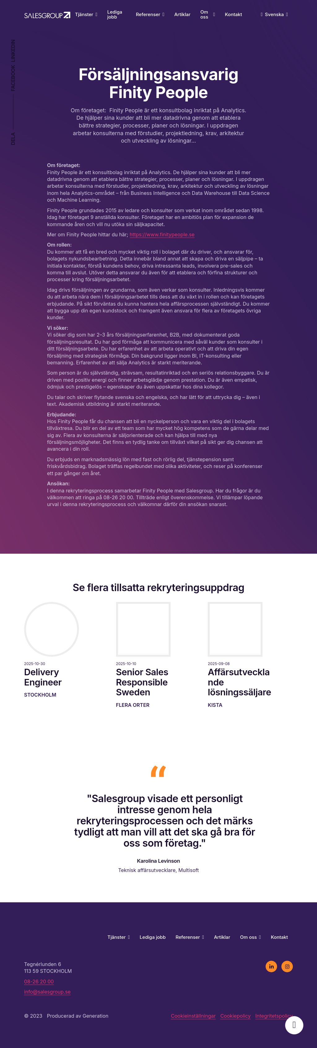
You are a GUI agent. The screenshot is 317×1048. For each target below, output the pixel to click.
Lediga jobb (114, 14)
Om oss (207, 14)
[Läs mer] (56, 650)
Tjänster (86, 14)
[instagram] (287, 966)
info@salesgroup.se (47, 992)
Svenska (276, 14)
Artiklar (182, 14)
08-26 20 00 (39, 981)
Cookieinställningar (193, 1016)
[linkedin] (271, 966)
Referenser (150, 14)
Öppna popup (294, 1025)
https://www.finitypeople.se (162, 234)
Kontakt (233, 14)
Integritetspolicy (274, 1016)
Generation (96, 1016)
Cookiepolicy (235, 1016)
